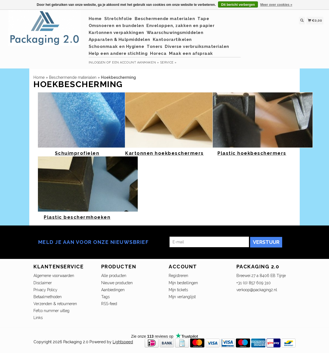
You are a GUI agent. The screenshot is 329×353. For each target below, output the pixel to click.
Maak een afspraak (191, 53)
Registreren (178, 275)
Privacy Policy (45, 290)
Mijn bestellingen (183, 283)
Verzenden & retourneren (55, 303)
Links (38, 317)
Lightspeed (123, 342)
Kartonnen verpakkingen (116, 32)
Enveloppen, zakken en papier (180, 25)
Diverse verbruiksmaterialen (197, 46)
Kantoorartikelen (172, 39)
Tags (105, 297)
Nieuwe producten (117, 283)
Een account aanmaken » (135, 62)
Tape (203, 18)
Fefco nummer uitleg (51, 310)
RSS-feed (109, 303)
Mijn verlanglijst (182, 297)
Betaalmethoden (47, 297)
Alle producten (113, 275)
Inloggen (97, 62)
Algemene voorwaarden (53, 275)
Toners (154, 46)
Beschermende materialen (165, 18)
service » (168, 62)
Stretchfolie (118, 18)
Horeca (158, 53)
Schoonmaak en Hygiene (116, 46)
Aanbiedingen (113, 290)
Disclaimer (42, 283)
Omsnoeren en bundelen (116, 25)
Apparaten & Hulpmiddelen (119, 39)
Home (95, 18)
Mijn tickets (178, 290)
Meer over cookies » (276, 5)
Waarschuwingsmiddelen (175, 32)
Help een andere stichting (118, 53)
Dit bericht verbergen (238, 5)
